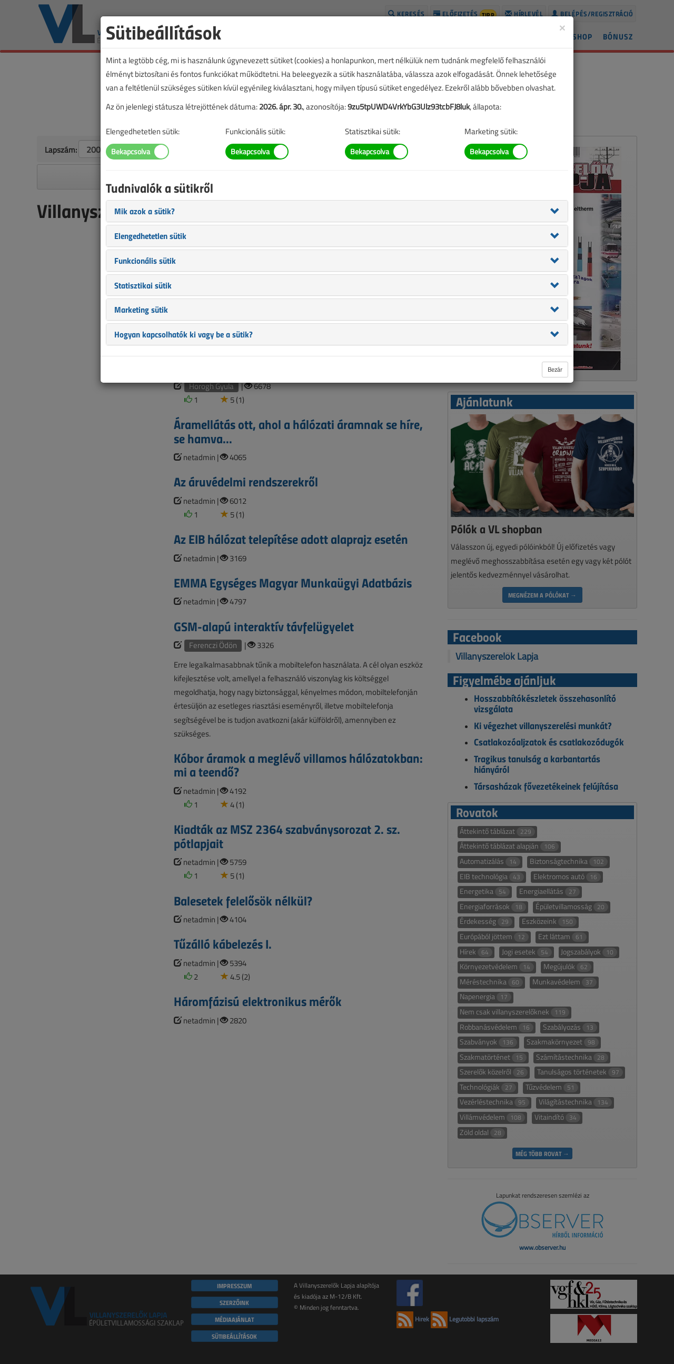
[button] (144, 210)
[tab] (337, 211)
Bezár (555, 369)
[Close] (562, 27)
